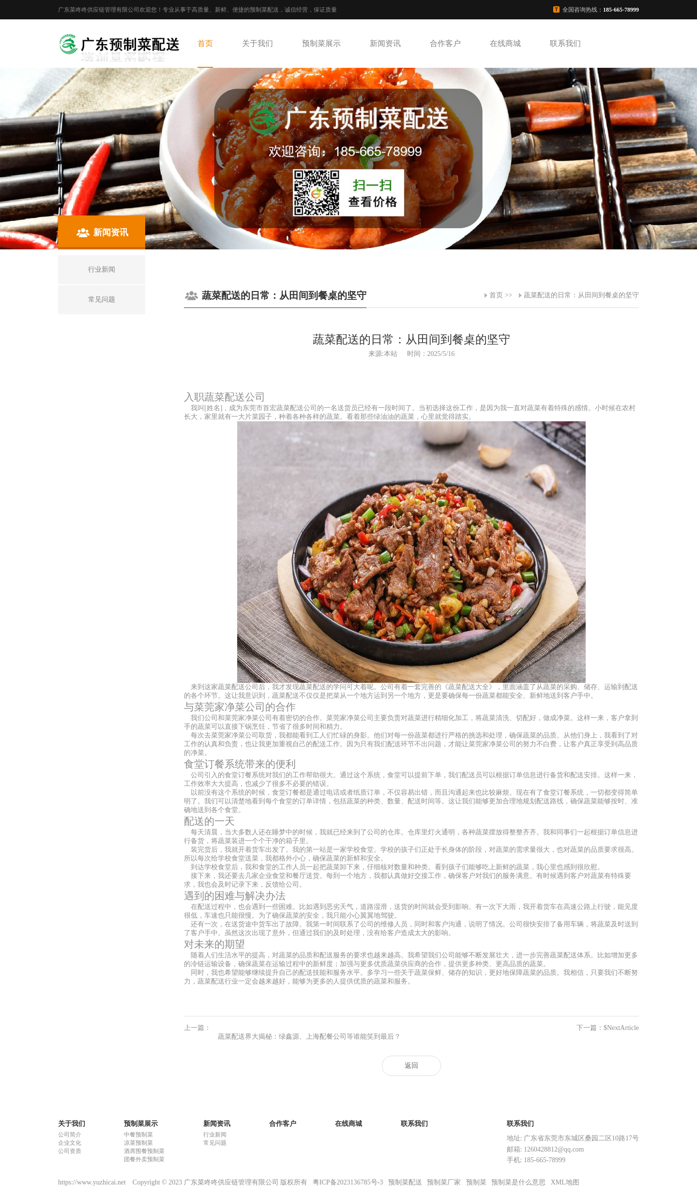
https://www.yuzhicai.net (92, 1182)
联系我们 (565, 43)
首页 (205, 43)
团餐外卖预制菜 (144, 1159)
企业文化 (69, 1142)
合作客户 (445, 43)
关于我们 (257, 43)
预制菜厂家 (444, 1182)
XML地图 (565, 1182)
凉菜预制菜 (138, 1142)
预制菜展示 (321, 43)
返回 (411, 1065)
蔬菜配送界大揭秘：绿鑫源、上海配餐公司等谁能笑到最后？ (309, 1036)
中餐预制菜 (138, 1134)
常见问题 (215, 1142)
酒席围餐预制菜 (144, 1151)
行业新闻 (215, 1134)
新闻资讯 (385, 43)
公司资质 (69, 1151)
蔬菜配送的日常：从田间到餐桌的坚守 (581, 295)
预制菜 (476, 1182)
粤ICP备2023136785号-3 (348, 1182)
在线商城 (505, 43)
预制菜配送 (405, 1182)
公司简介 (69, 1134)
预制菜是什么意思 (518, 1182)
